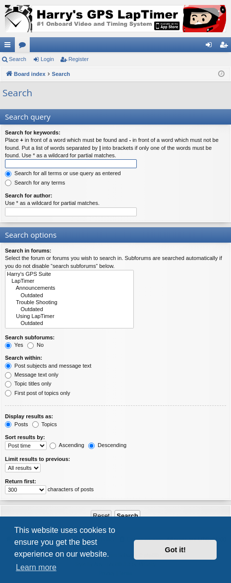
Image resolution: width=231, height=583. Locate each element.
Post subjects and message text (48, 366)
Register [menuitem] (226, 46)
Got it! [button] (175, 550)
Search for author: (28, 195)
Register (78, 59)
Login (47, 59)
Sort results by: (25, 437)
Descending (107, 445)
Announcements (69, 288)
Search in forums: (28, 251)
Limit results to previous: (37, 459)
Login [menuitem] (211, 46)
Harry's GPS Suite (69, 274)
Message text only (31, 375)
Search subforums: (30, 337)
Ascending (67, 445)
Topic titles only (28, 384)
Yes (14, 345)
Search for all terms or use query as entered (63, 173)
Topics (44, 424)
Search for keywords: (32, 132)
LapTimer (69, 281)
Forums (24, 46)
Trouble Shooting (69, 302)
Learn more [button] (36, 567)
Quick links (9, 46)
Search (17, 59)
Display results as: (29, 416)
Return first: (20, 481)
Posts (16, 424)
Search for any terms (35, 183)
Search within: (23, 358)
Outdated (69, 295)
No (35, 345)
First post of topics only (37, 393)
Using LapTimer (69, 316)
